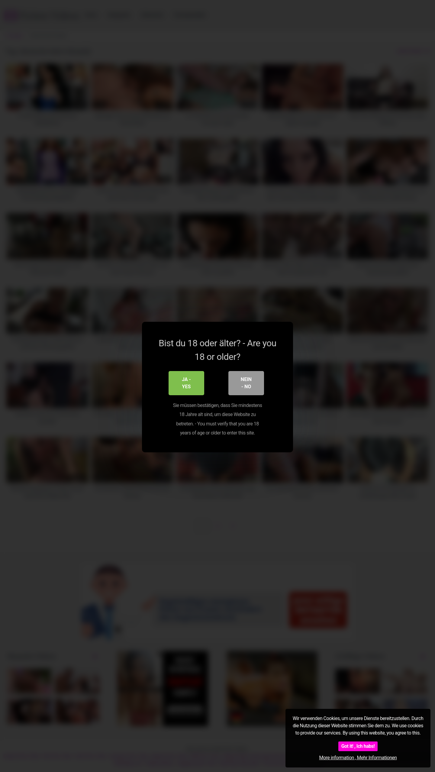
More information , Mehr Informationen (358, 758)
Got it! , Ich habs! (358, 746)
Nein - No (246, 382)
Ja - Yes (186, 382)
